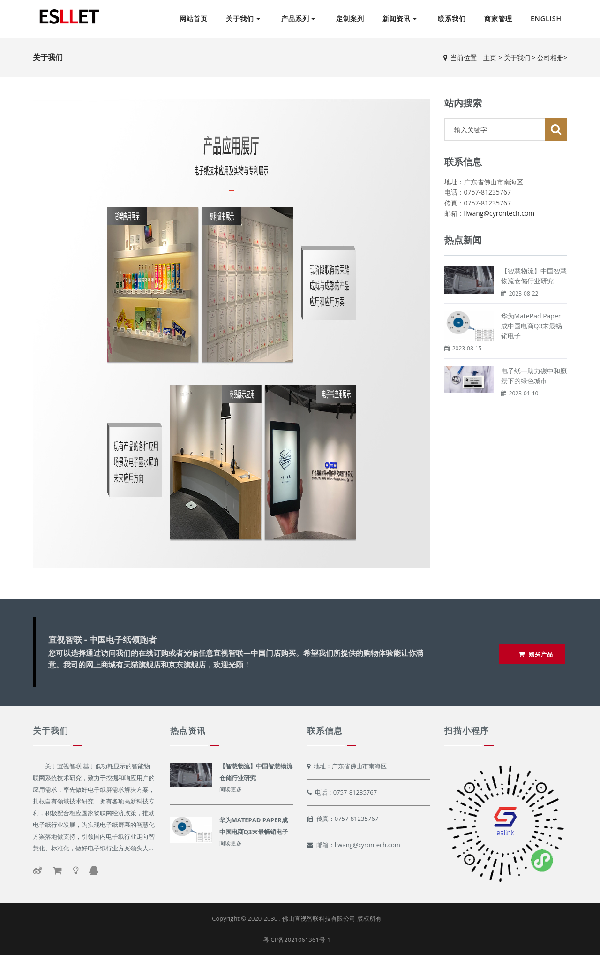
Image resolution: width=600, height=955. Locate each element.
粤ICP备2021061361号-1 (297, 939)
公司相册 (550, 57)
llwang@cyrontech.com (499, 213)
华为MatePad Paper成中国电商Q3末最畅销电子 (531, 325)
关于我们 (517, 57)
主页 (489, 57)
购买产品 (535, 654)
